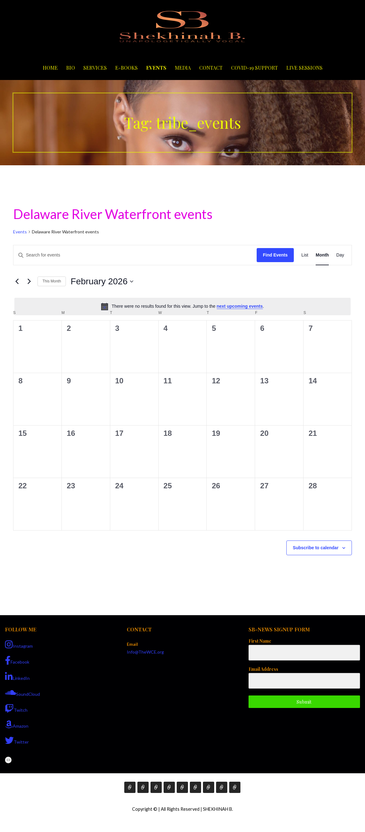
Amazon (16, 724)
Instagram (19, 644)
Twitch (16, 708)
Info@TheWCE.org (145, 652)
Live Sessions (304, 67)
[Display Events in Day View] (340, 255)
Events (156, 67)
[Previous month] (17, 281)
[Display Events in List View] (304, 255)
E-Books (126, 67)
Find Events (275, 254)
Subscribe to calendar (315, 547)
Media (183, 67)
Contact (211, 67)
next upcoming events (240, 306)
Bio (70, 67)
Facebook (17, 660)
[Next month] (29, 281)
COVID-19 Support (254, 67)
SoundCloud (22, 692)
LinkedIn (17, 676)
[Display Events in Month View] (322, 255)
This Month (51, 281)
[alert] (182, 306)
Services (95, 67)
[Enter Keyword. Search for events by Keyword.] (135, 255)
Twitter (17, 740)
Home (50, 67)
